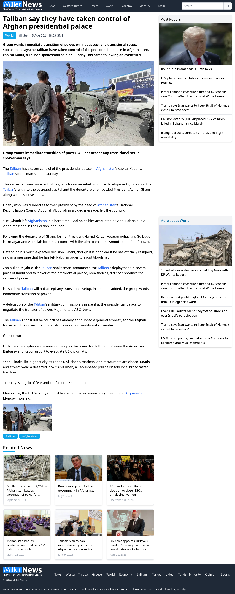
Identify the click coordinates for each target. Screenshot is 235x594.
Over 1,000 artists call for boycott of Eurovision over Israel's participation (194, 313)
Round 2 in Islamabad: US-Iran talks (186, 69)
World (109, 6)
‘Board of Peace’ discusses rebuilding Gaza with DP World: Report (194, 272)
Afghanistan (105, 168)
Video (170, 574)
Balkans (141, 574)
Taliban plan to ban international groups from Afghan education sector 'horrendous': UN (76, 545)
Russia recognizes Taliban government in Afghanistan (77, 488)
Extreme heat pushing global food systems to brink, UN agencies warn (193, 299)
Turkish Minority (189, 574)
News (51, 6)
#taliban (10, 436)
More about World (174, 220)
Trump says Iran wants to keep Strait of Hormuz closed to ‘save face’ (195, 107)
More (145, 6)
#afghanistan (29, 436)
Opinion (210, 574)
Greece (94, 6)
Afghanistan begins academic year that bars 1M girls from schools (26, 545)
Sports (225, 574)
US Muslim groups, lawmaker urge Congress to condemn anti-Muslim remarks (194, 340)
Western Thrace (72, 6)
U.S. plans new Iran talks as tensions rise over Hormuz (193, 80)
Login (161, 6)
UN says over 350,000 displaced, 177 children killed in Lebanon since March (193, 121)
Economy (126, 6)
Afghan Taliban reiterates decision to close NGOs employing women (127, 490)
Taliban (15, 168)
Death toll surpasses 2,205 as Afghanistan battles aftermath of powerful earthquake (27, 490)
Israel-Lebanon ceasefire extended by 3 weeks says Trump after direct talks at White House (193, 94)
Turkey (156, 574)
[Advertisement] (195, 178)
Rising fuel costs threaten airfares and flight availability (192, 135)
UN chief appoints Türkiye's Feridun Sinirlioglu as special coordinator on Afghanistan (130, 545)
